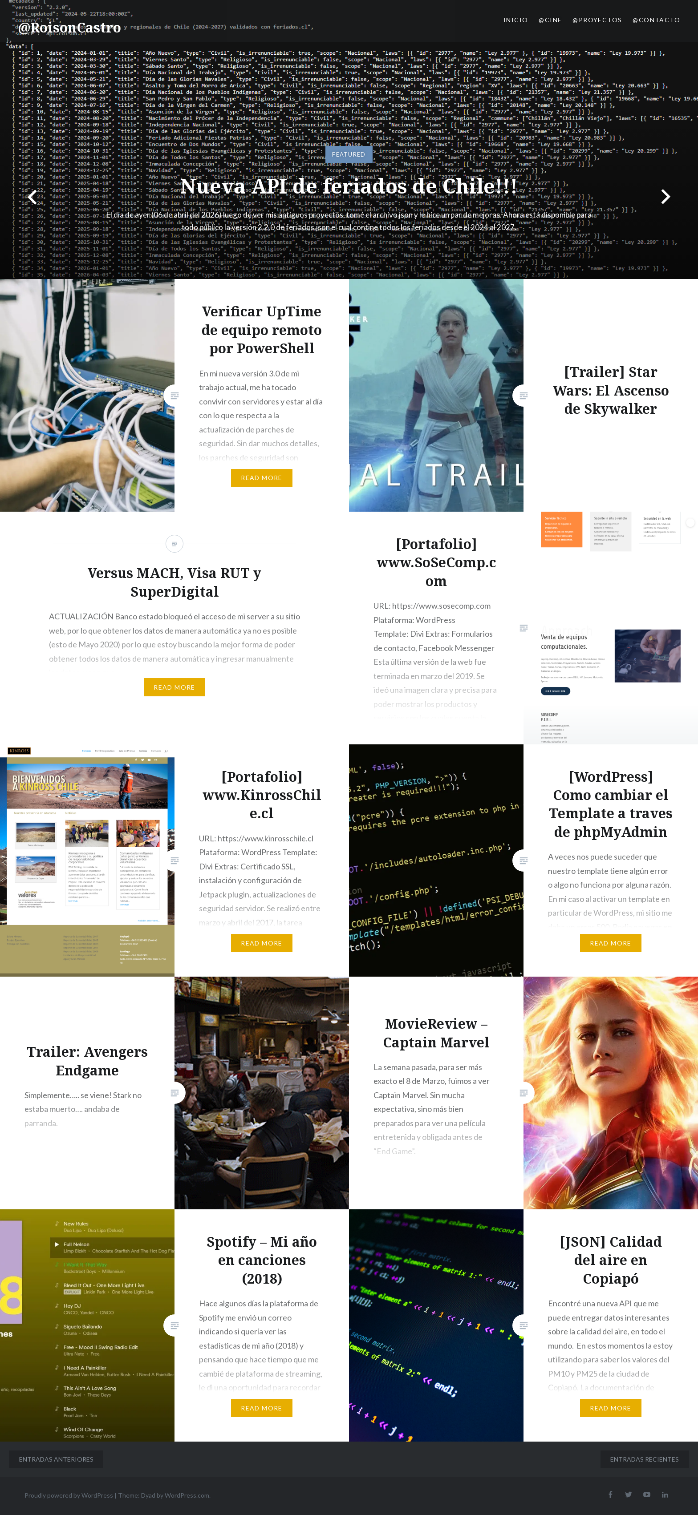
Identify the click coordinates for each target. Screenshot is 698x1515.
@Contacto (656, 20)
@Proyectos (597, 20)
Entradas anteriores (56, 1459)
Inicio (515, 20)
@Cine (550, 20)
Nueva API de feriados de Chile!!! (349, 183)
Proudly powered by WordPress (68, 1495)
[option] (349, 139)
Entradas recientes (644, 1459)
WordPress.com (187, 1495)
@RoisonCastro (69, 27)
